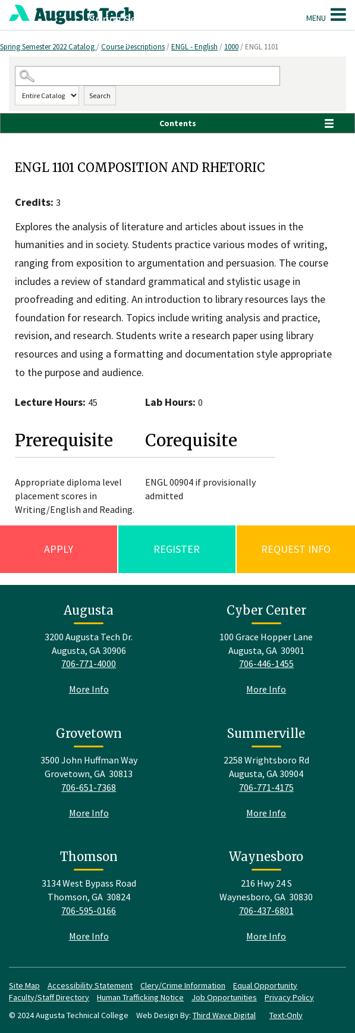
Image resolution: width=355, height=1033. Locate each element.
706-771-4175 (266, 787)
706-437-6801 (266, 910)
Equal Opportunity (265, 985)
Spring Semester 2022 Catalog (48, 47)
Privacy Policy (289, 997)
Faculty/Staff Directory (49, 997)
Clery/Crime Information (182, 985)
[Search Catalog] (147, 76)
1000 (231, 47)
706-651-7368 (88, 787)
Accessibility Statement (90, 985)
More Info (89, 689)
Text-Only (286, 1015)
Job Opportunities (224, 997)
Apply (58, 549)
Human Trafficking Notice (140, 997)
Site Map (24, 985)
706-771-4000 (88, 663)
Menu (326, 14)
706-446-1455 (266, 663)
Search (100, 95)
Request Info (296, 549)
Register (176, 549)
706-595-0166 (88, 910)
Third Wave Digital (224, 1015)
